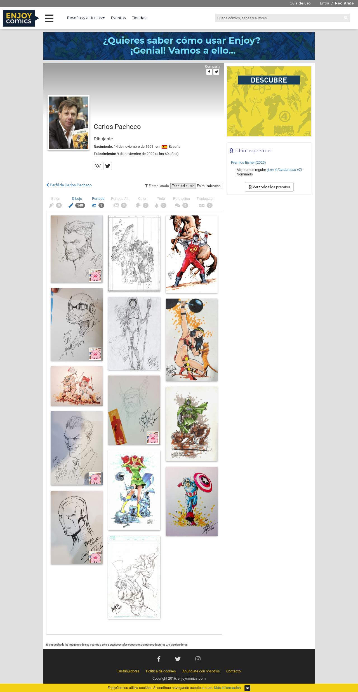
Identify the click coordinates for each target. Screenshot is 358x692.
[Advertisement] (269, 235)
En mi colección (209, 186)
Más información (227, 688)
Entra (324, 3)
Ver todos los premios (269, 187)
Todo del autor (183, 186)
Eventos (118, 17)
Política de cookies (161, 671)
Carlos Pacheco (117, 127)
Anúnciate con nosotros (201, 671)
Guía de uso (300, 3)
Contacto (233, 671)
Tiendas (139, 17)
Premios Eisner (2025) (248, 162)
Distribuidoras (128, 671)
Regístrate (344, 3)
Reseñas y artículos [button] (86, 17)
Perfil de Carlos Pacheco (69, 185)
